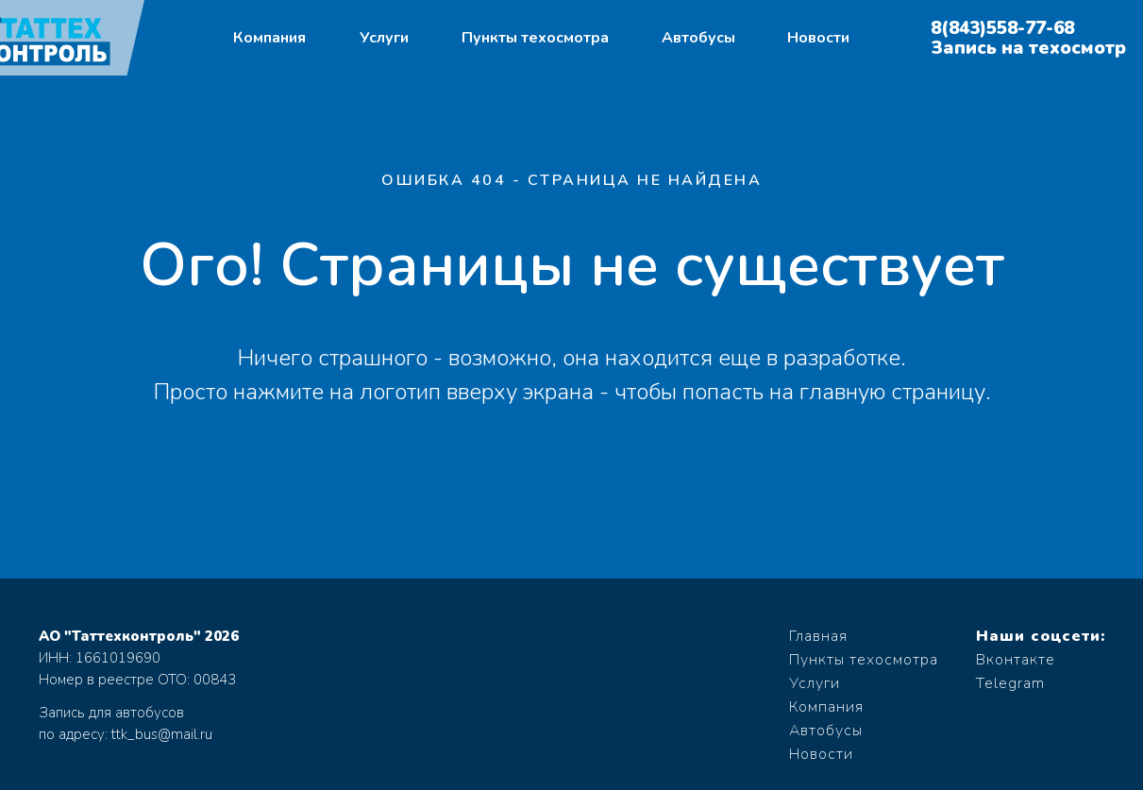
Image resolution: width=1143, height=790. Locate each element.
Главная (818, 636)
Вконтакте (1015, 659)
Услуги (384, 37)
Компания (269, 37)
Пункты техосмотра (535, 37)
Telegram (1010, 683)
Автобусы (698, 37)
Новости (818, 37)
